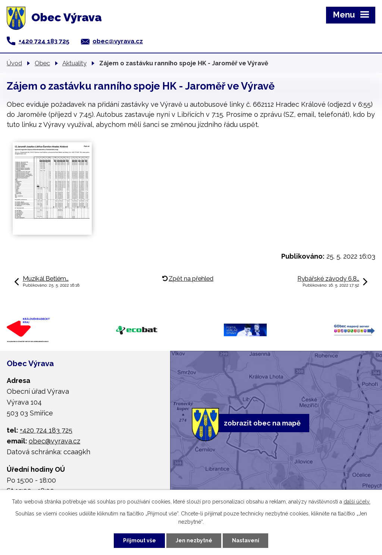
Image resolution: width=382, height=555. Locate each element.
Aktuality (74, 63)
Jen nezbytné (194, 540)
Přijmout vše (139, 540)
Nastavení (245, 540)
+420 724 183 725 (44, 41)
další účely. (357, 502)
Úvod (14, 63)
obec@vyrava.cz (118, 41)
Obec (42, 63)
